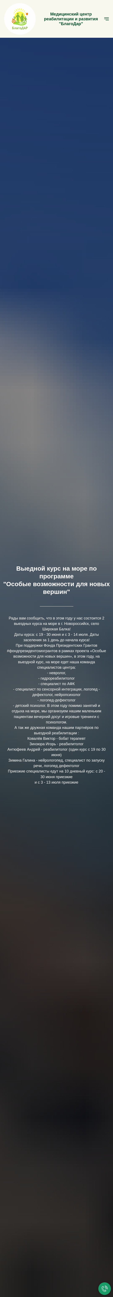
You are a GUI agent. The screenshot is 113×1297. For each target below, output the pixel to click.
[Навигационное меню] (106, 18)
